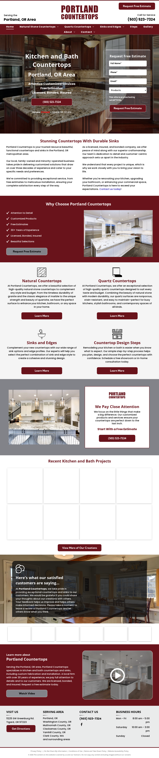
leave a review (24, 608)
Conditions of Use (75, 751)
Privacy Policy (36, 751)
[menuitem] (10, 26)
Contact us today (110, 189)
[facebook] (81, 724)
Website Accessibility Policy (118, 751)
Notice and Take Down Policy (95, 751)
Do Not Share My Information (55, 751)
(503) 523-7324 (141, 19)
